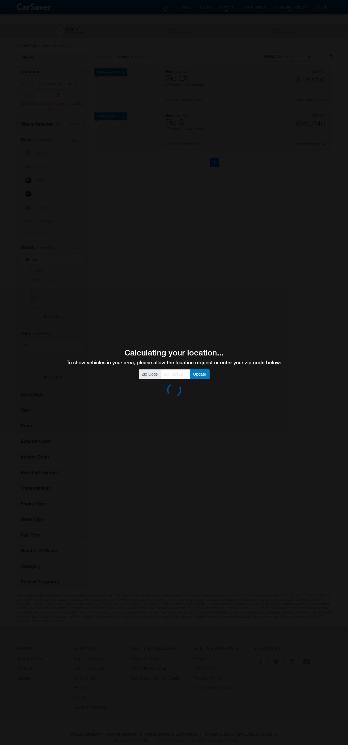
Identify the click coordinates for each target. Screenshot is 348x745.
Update (199, 374)
